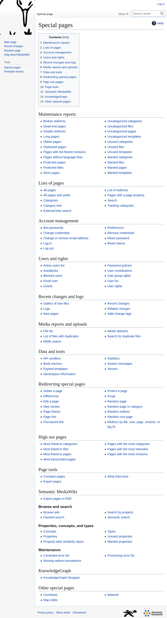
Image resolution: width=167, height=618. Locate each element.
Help (157, 23)
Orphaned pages (54, 147)
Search (112, 200)
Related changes (118, 308)
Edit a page (51, 401)
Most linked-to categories (60, 444)
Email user (50, 281)
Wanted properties (119, 541)
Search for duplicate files (124, 336)
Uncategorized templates (124, 136)
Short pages (51, 173)
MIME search (52, 341)
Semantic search (118, 517)
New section (51, 406)
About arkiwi (63, 612)
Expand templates (55, 369)
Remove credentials (120, 233)
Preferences (115, 227)
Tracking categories (120, 205)
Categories (50, 200)
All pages (49, 190)
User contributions (119, 270)
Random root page (120, 417)
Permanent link (53, 422)
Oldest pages (52, 141)
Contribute (50, 595)
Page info (49, 417)
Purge (111, 396)
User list (113, 281)
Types (111, 531)
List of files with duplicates (60, 336)
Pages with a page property (125, 195)
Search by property (120, 512)
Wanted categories (120, 157)
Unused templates (119, 152)
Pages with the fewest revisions (64, 152)
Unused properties (119, 536)
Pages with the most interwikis (127, 449)
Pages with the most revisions (127, 454)
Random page (117, 401)
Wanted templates (119, 173)
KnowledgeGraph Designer (61, 577)
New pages (50, 313)
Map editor (50, 600)
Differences (51, 396)
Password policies (119, 265)
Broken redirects (54, 121)
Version (112, 369)
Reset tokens (116, 243)
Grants (47, 286)
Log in (47, 243)
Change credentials (56, 233)
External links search (57, 211)
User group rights (119, 275)
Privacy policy (45, 612)
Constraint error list (56, 555)
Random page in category (124, 406)
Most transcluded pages (59, 459)
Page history (51, 411)
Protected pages (54, 162)
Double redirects (54, 131)
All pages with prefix (56, 195)
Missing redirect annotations (62, 560)
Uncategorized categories (124, 121)
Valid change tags (119, 313)
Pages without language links (63, 157)
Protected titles (53, 167)
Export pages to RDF (57, 498)
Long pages (51, 136)
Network (113, 595)
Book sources (52, 363)
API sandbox (51, 358)
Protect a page (117, 391)
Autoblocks (50, 270)
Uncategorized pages (121, 131)
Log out (48, 248)
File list (48, 331)
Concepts (49, 531)
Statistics (113, 358)
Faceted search (53, 517)
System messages (119, 363)
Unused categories (120, 141)
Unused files (115, 147)
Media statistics (117, 331)
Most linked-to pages (57, 454)
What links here (117, 476)
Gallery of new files (56, 303)
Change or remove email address (65, 238)
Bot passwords (53, 227)
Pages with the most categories (128, 444)
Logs (46, 308)
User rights (114, 286)
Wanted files (115, 162)
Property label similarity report (63, 541)
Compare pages (54, 476)
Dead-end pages (54, 126)
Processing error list (120, 555)
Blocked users (52, 275)
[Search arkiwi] (148, 13)
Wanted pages (117, 167)
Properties (50, 536)
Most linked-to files (55, 449)
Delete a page (52, 391)
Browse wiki (51, 512)
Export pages (52, 481)
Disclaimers (79, 612)
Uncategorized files (120, 126)
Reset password (118, 238)
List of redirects (117, 190)
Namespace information (59, 374)
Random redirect (118, 411)
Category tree (52, 205)
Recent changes (118, 303)
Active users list (53, 265)
